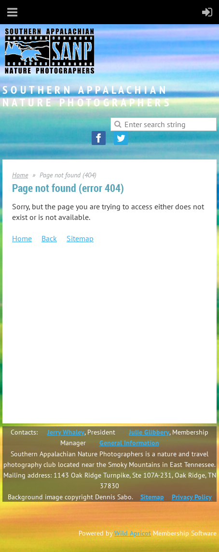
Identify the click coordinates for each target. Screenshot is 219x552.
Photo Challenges (78, 358)
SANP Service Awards (84, 302)
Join (38, 280)
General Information (129, 442)
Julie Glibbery (149, 432)
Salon (60, 347)
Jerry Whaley (65, 432)
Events (42, 314)
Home (20, 175)
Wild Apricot (132, 533)
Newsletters (50, 325)
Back (49, 238)
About (41, 291)
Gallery (43, 369)
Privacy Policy (192, 497)
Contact (44, 380)
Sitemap (80, 238)
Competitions (52, 336)
